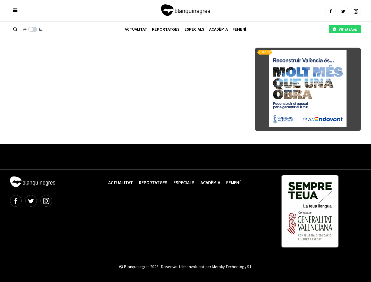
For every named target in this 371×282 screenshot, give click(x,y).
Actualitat (136, 29)
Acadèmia (218, 29)
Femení (239, 29)
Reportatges (166, 29)
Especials (194, 29)
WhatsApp (345, 29)
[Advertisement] (104, 61)
